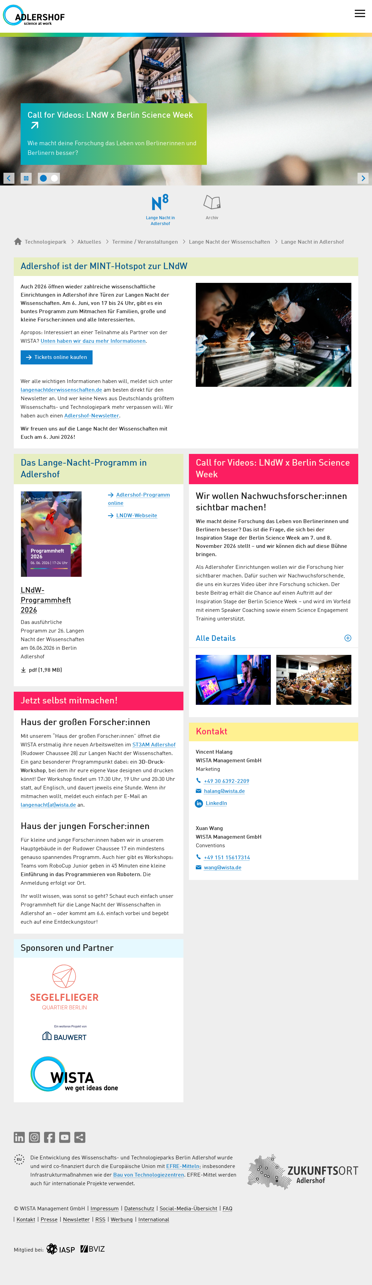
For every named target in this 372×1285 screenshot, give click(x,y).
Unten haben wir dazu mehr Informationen (93, 341)
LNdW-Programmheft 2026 (46, 600)
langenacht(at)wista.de (48, 805)
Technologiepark (40, 242)
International (153, 1220)
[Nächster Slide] (363, 178)
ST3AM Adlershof (154, 745)
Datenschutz (139, 1209)
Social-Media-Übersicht (188, 1209)
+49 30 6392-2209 (222, 780)
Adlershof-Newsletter (91, 416)
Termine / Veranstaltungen (145, 242)
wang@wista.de (219, 867)
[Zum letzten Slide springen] (8, 178)
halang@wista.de (220, 790)
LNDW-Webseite (132, 516)
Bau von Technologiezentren (148, 1175)
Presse (49, 1220)
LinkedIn (211, 803)
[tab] (43, 178)
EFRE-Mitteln (182, 1166)
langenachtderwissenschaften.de (61, 390)
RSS (100, 1220)
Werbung (122, 1220)
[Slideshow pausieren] (26, 178)
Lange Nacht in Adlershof (312, 242)
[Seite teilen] (79, 1137)
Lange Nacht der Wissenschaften (229, 242)
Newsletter (76, 1220)
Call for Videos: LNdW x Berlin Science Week (110, 115)
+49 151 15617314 (223, 857)
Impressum (105, 1209)
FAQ (227, 1209)
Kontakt (26, 1220)
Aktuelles (89, 242)
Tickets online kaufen (56, 357)
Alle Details (274, 638)
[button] (19, 1137)
